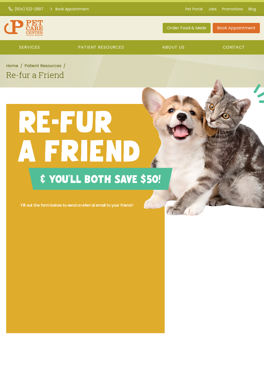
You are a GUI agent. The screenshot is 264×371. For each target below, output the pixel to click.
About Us (173, 47)
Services (29, 47)
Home (12, 66)
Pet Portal (194, 9)
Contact (234, 47)
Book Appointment (236, 28)
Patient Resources (101, 47)
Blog (252, 9)
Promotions (232, 9)
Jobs (212, 9)
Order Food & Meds (186, 28)
